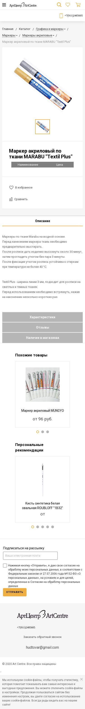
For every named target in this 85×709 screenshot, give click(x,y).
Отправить (14, 592)
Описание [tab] (42, 221)
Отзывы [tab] (42, 327)
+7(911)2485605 (74, 15)
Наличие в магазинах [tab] (42, 338)
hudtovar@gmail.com (42, 647)
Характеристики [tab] (42, 317)
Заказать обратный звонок (42, 637)
